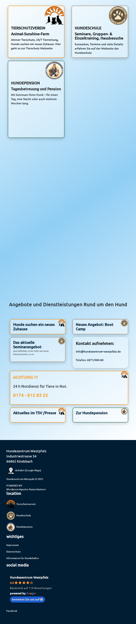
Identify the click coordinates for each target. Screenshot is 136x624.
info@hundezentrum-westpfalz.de (98, 360)
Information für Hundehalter (22, 558)
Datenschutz (13, 551)
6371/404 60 (95, 368)
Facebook (11, 610)
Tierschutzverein (21, 504)
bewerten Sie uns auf (27, 599)
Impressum (12, 545)
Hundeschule (18, 515)
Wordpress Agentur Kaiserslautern (26, 489)
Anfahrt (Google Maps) (23, 470)
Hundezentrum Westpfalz (29, 577)
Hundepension (19, 526)
